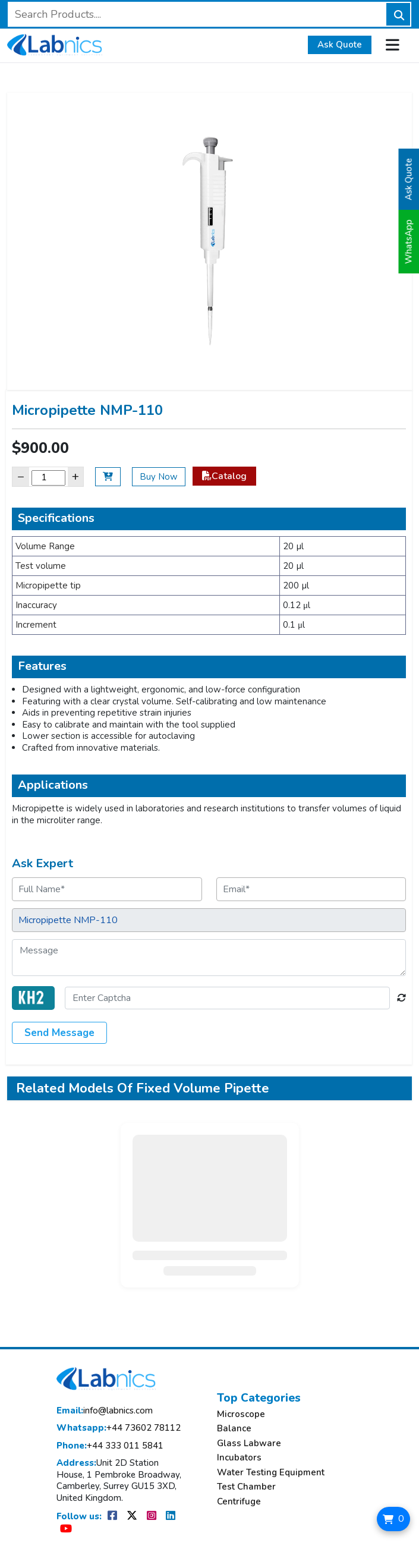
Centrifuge (239, 1501)
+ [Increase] (75, 476)
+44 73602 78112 (118, 1428)
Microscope (241, 1414)
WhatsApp (409, 241)
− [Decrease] (20, 476)
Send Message (59, 1033)
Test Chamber (246, 1487)
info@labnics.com (104, 1410)
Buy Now (159, 477)
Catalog (224, 476)
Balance (234, 1428)
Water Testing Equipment (271, 1472)
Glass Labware (249, 1443)
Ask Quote (339, 45)
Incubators (239, 1457)
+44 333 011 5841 (109, 1446)
